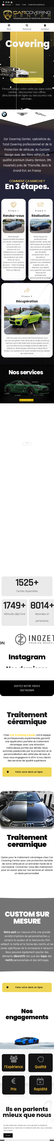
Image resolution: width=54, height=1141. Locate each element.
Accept (8, 1135)
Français (8, 5)
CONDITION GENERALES (36, 5)
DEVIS (18, 5)
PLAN (24, 5)
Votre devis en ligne (28, 80)
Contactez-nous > (27, 72)
